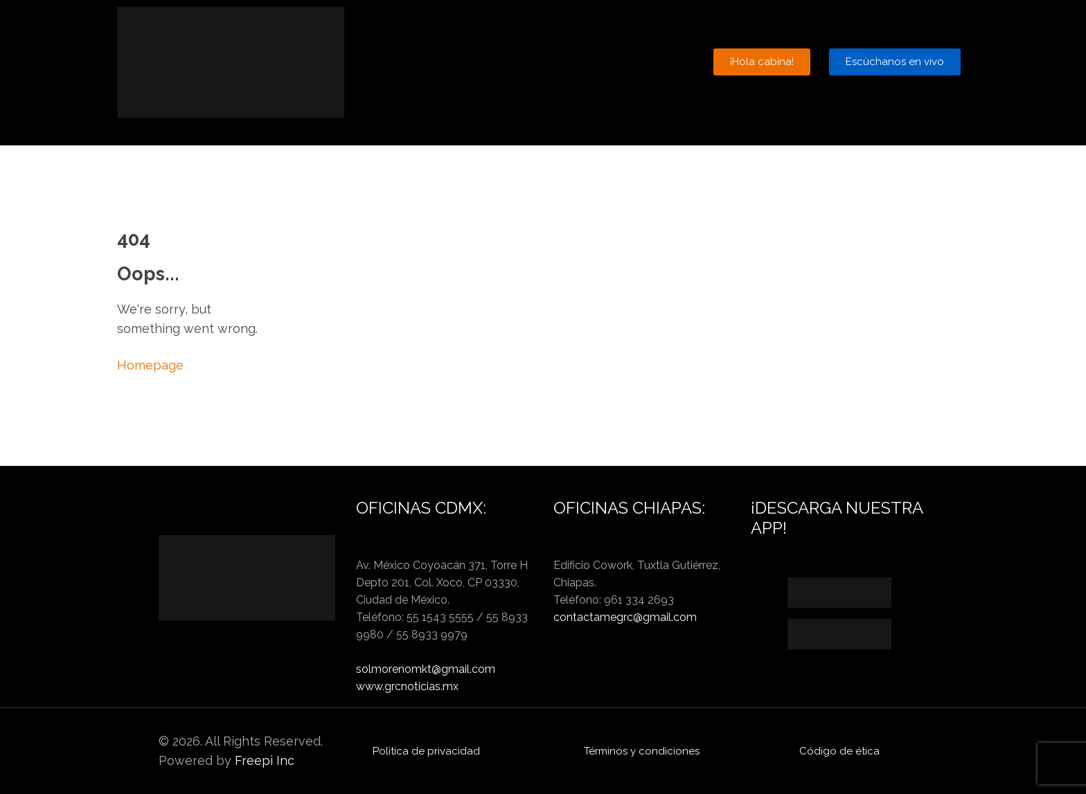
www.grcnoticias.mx (407, 686)
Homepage (150, 365)
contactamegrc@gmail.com (625, 617)
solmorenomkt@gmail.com (425, 669)
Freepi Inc (264, 760)
